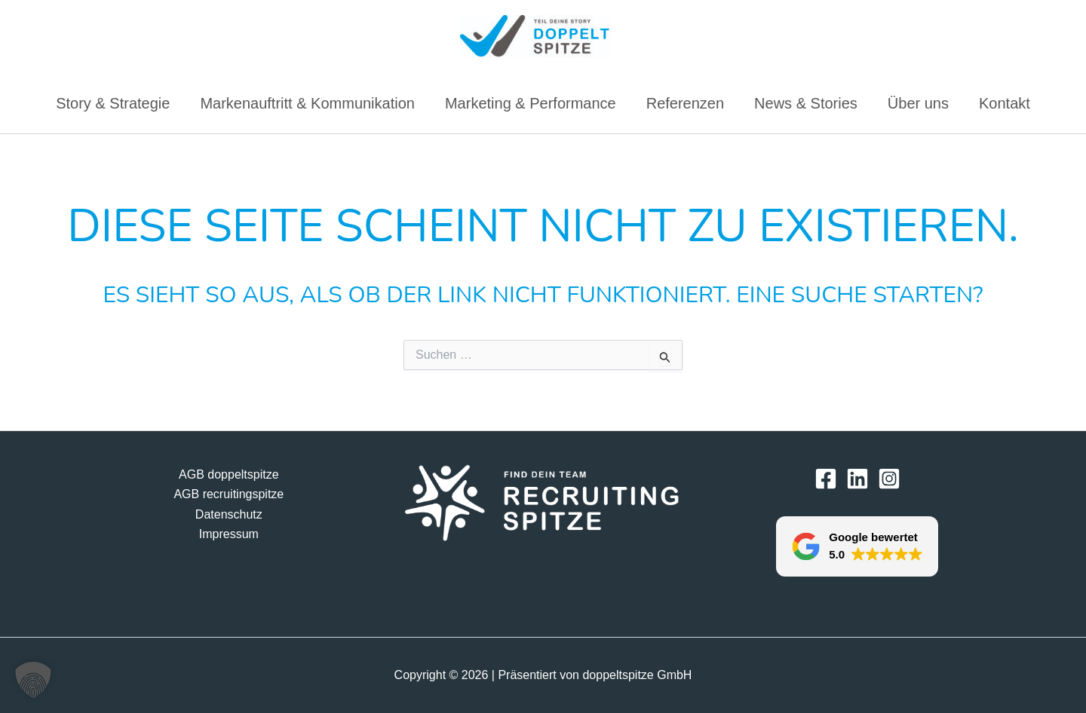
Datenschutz (228, 514)
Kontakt (1004, 103)
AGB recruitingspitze (228, 494)
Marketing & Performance (530, 103)
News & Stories (805, 103)
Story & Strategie (113, 103)
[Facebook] (825, 478)
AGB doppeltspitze (229, 474)
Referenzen (685, 103)
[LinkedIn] (857, 478)
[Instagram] (889, 478)
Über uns (918, 103)
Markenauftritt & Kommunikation (307, 103)
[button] (857, 546)
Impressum (229, 534)
